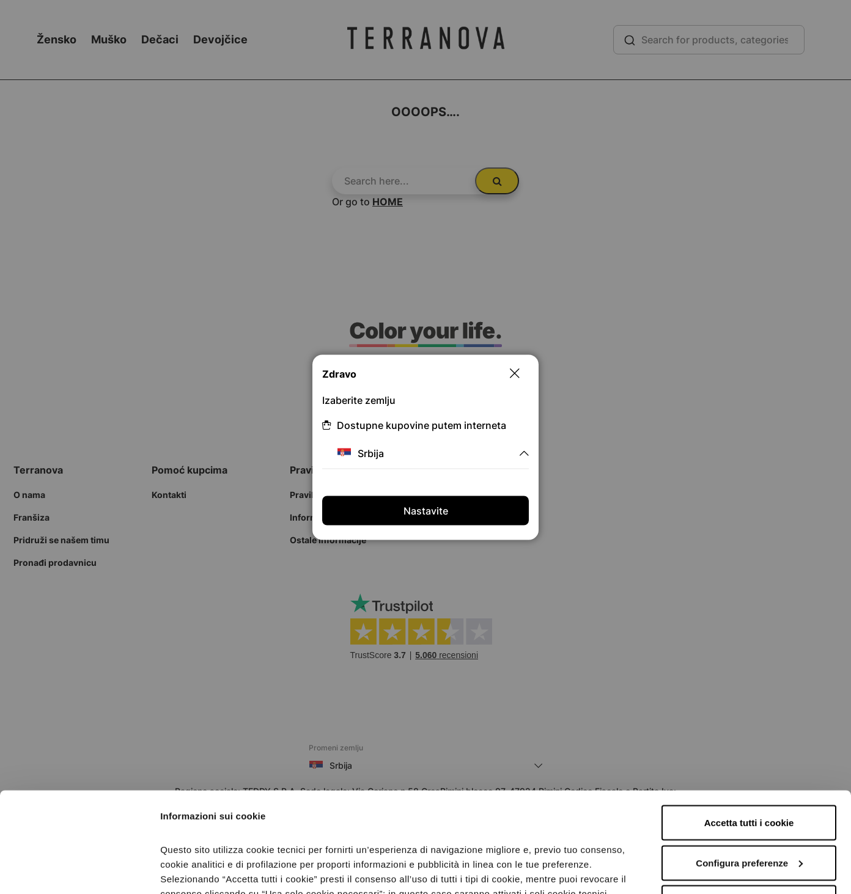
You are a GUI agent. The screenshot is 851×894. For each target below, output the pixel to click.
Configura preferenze (749, 763)
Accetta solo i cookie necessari (749, 802)
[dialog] (425, 447)
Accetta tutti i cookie (749, 722)
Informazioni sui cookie (211, 870)
